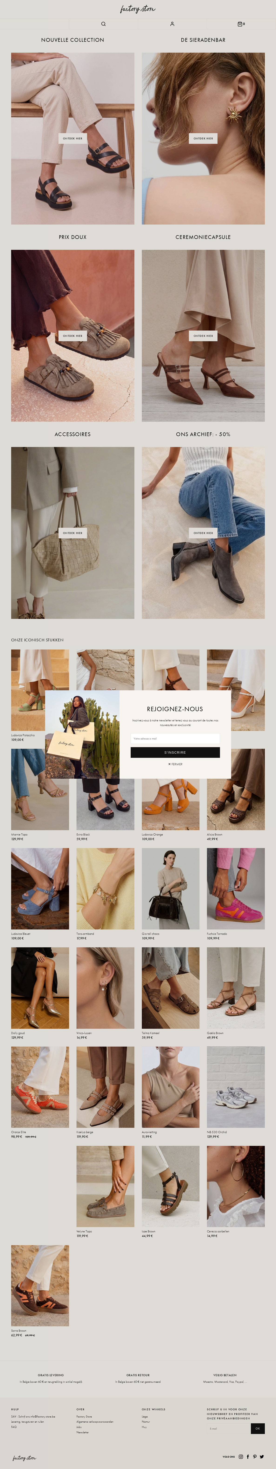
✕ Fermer (175, 764)
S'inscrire (175, 752)
